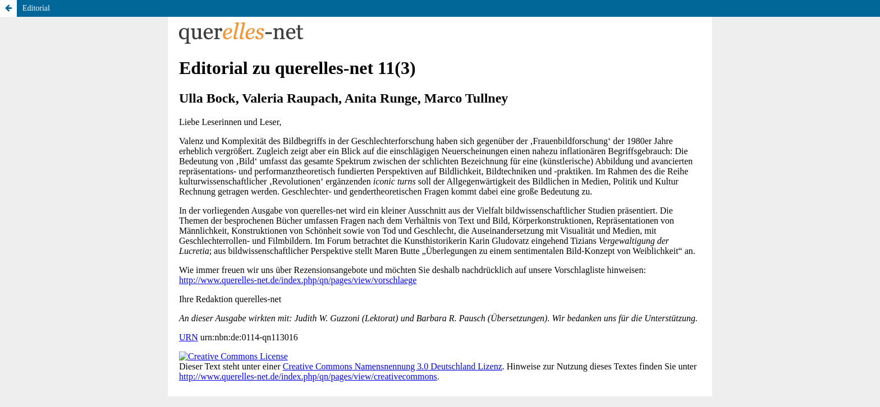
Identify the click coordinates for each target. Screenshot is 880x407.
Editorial (36, 8)
